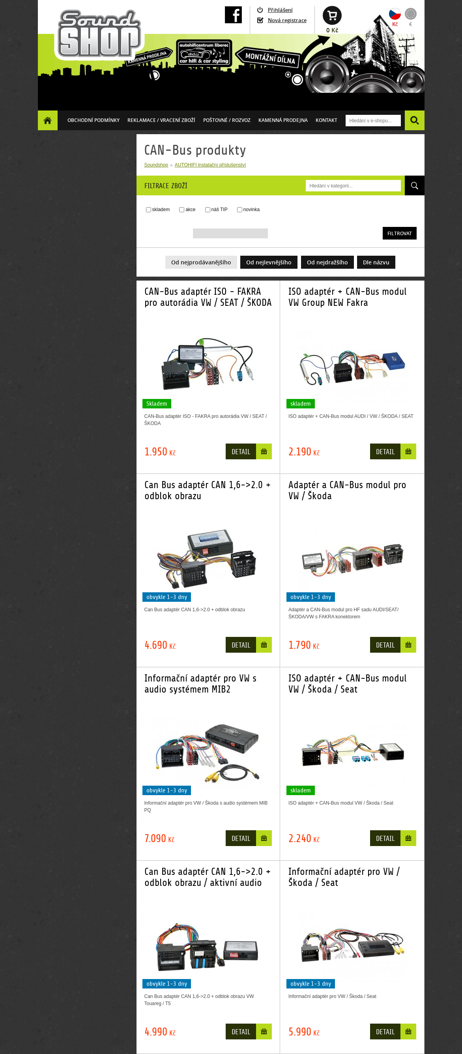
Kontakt (326, 120)
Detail (241, 452)
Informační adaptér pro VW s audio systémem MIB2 (200, 684)
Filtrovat (399, 233)
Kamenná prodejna (283, 120)
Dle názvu (376, 262)
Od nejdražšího (327, 262)
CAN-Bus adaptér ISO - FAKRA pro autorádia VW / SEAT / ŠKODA (208, 297)
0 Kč (332, 30)
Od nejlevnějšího (269, 262)
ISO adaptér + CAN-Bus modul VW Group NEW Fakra (347, 297)
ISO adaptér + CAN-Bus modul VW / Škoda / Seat (347, 684)
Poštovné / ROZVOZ (227, 120)
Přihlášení (280, 9)
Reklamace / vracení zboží (161, 120)
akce (190, 209)
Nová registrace (287, 20)
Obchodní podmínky (93, 120)
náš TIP (219, 209)
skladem (161, 209)
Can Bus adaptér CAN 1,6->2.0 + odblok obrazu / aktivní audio (207, 877)
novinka (251, 209)
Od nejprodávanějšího (201, 262)
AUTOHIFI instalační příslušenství (210, 165)
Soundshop (156, 165)
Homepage (48, 120)
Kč (395, 24)
